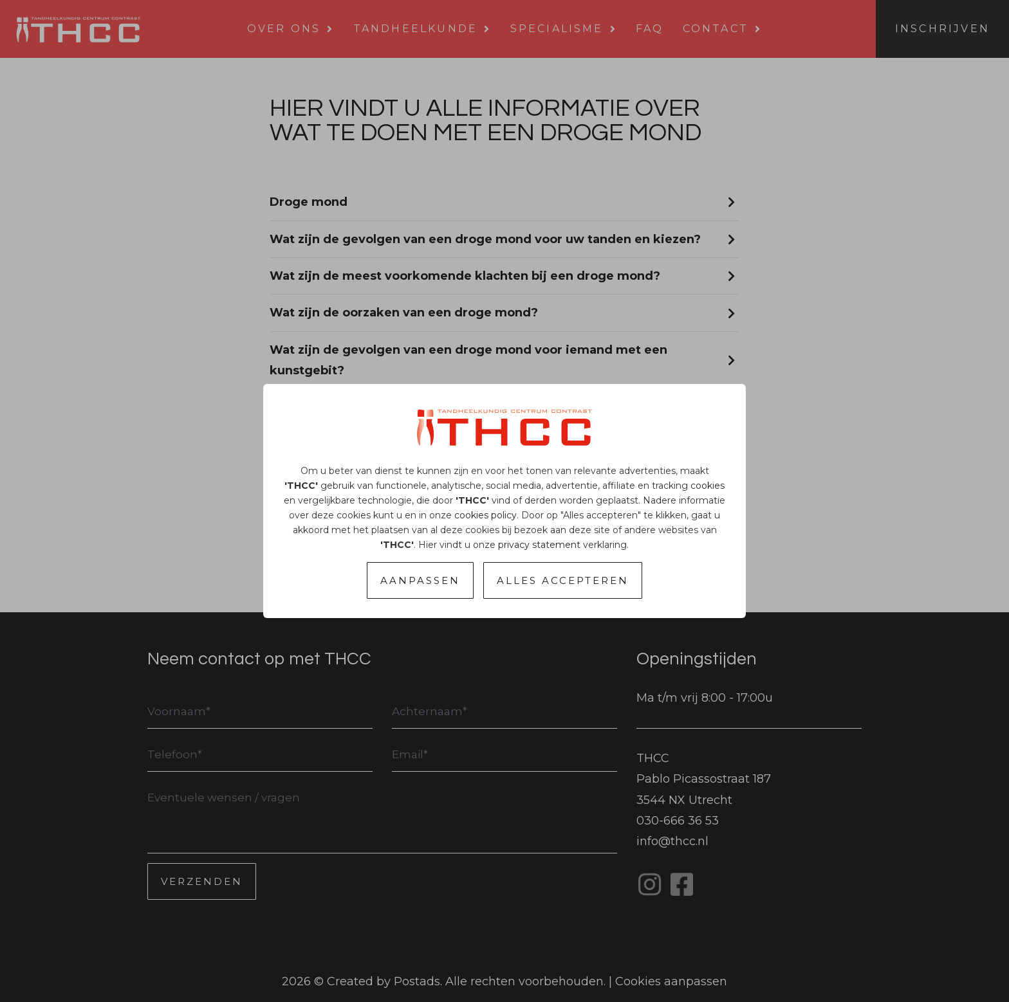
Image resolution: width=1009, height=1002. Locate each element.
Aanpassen (420, 580)
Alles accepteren (563, 580)
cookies (707, 485)
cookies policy (485, 515)
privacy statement (539, 545)
